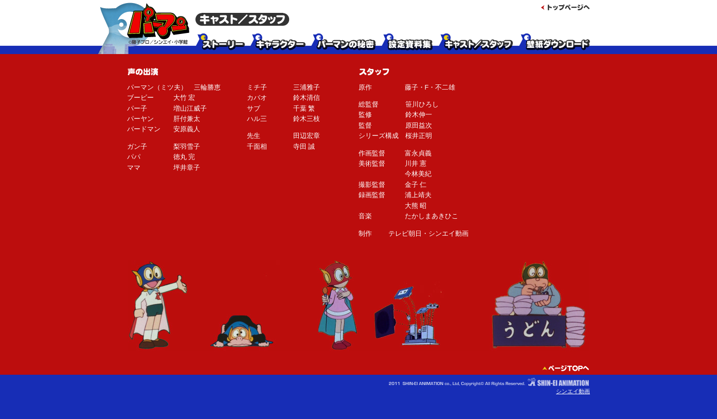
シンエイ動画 (573, 391)
